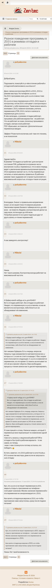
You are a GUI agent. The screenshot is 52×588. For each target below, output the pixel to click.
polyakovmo (20, 62)
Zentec (31, 582)
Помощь (15, 578)
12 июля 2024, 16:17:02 (15, 294)
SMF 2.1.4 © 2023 (19, 585)
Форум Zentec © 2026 (26, 575)
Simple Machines (33, 585)
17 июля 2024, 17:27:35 (11, 479)
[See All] (5, 28)
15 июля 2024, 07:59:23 (15, 327)
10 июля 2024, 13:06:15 (15, 234)
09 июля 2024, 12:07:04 (15, 196)
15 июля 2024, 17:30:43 (15, 383)
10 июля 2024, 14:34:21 (15, 264)
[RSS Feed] (26, 572)
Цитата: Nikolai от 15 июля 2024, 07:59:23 (20, 390)
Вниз (5, 53)
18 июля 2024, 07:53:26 (15, 520)
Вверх (6, 557)
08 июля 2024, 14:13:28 (11, 73)
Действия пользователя (40, 57)
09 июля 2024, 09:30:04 (15, 153)
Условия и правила (26, 578)
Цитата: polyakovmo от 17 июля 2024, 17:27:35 (22, 527)
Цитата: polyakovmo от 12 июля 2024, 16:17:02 (22, 334)
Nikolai (18, 141)
